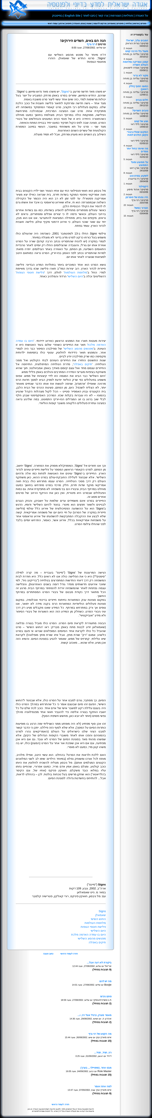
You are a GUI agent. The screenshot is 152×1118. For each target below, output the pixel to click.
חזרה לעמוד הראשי (69, 953)
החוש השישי (98, 919)
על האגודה (141, 15)
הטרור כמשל (141, 207)
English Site (72, 15)
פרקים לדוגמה (99, 23)
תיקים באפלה (83, 364)
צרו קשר (103, 15)
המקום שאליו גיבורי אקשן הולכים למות (137, 133)
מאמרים (111, 23)
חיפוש (68, 23)
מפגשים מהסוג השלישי (78, 348)
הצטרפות (115, 15)
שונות (89, 23)
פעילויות (128, 15)
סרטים (136, 23)
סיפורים (120, 23)
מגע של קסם (141, 121)
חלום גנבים (142, 99)
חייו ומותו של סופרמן (136, 197)
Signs (65, 91)
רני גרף (91, 44)
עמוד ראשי (52, 23)
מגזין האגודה (79, 23)
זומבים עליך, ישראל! (137, 40)
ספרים (143, 23)
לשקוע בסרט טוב (139, 175)
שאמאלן (100, 915)
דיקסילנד (143, 186)
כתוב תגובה (48, 953)
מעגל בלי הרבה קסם (136, 51)
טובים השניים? (140, 110)
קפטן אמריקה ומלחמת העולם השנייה (135, 63)
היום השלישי (75, 276)
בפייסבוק (57, 15)
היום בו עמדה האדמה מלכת (88, 934)
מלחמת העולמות (75, 272)
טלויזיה (128, 23)
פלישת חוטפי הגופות (30, 272)
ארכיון (61, 23)
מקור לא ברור (140, 75)
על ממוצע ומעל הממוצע (139, 164)
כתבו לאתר (89, 15)
